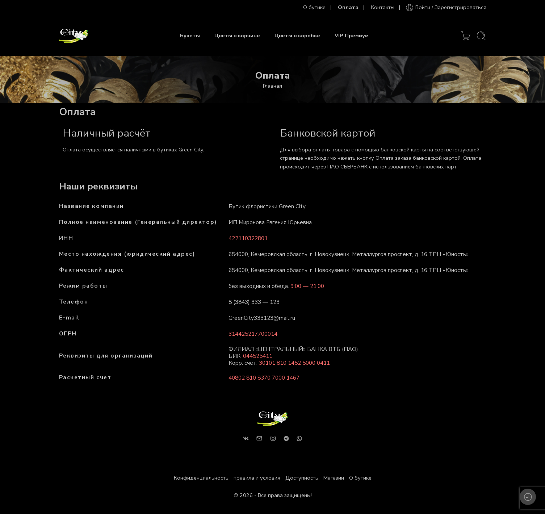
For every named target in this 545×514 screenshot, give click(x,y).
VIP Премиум (352, 35)
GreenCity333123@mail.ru (262, 318)
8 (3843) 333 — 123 (254, 302)
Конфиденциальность (201, 477)
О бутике (314, 7)
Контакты (382, 7)
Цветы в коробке (297, 35)
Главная (272, 85)
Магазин (333, 477)
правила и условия (257, 477)
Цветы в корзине (237, 35)
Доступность (301, 477)
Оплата (348, 7)
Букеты (190, 35)
